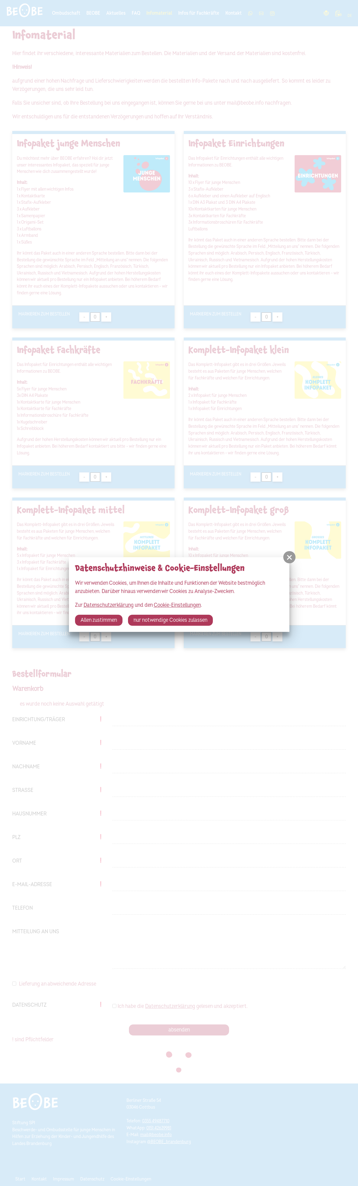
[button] (289, 557)
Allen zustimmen (99, 620)
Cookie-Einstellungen (177, 605)
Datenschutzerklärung (109, 605)
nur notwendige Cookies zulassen (170, 620)
